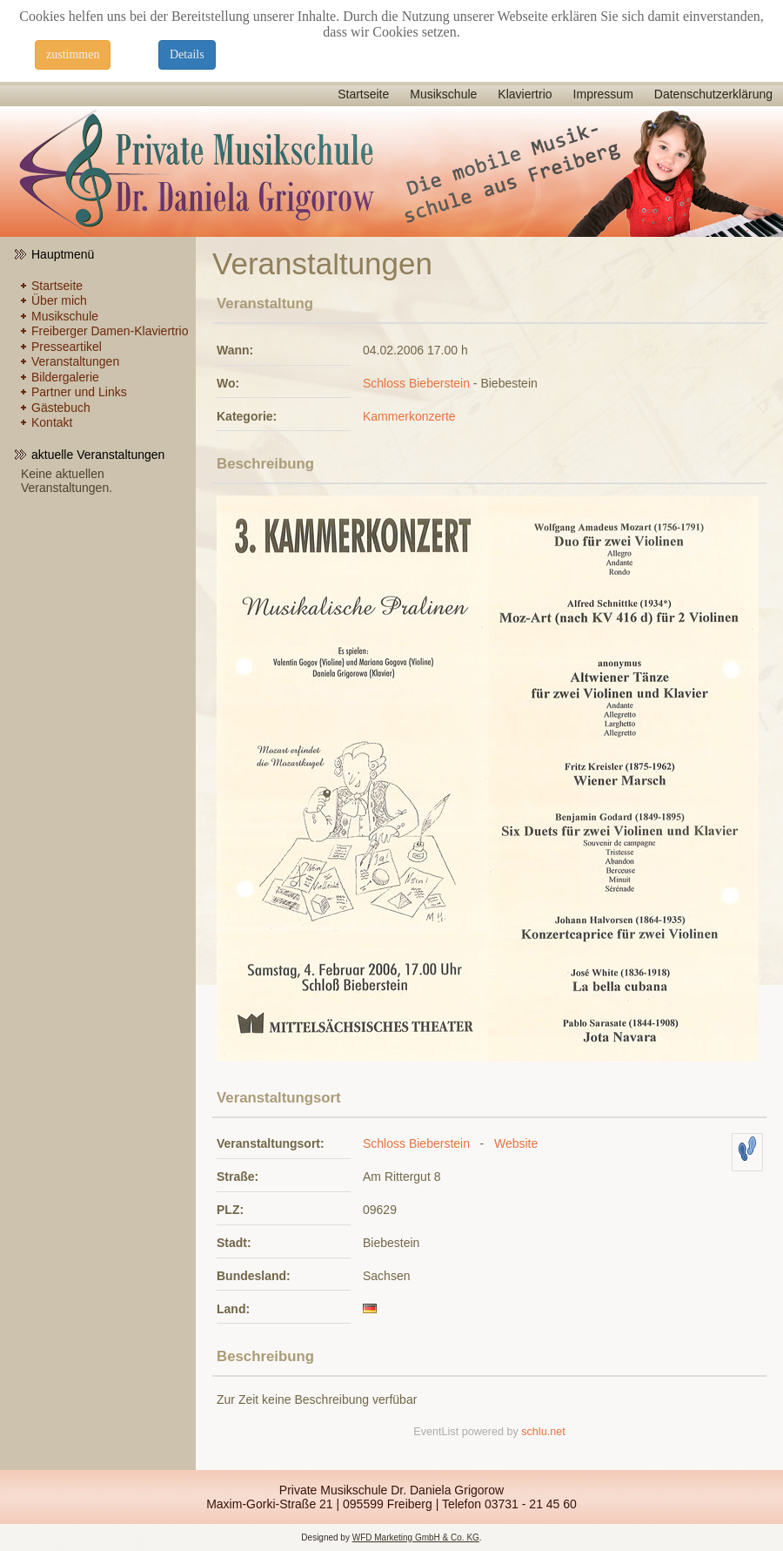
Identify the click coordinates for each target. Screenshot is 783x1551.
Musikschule (443, 94)
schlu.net (543, 1432)
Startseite (363, 94)
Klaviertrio (525, 94)
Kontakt (51, 422)
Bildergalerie (65, 377)
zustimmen (72, 54)
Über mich (59, 300)
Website (516, 1143)
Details (187, 54)
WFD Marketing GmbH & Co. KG (415, 1537)
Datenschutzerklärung (713, 94)
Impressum (603, 94)
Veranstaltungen (75, 361)
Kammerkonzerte (409, 416)
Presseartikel (66, 347)
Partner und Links (79, 392)
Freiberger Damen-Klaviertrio (110, 331)
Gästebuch (60, 408)
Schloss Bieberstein (416, 383)
